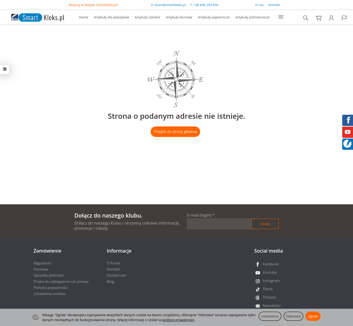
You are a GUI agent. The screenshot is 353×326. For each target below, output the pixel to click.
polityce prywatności (178, 319)
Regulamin (42, 263)
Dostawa (41, 269)
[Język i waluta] (344, 18)
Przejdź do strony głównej (175, 131)
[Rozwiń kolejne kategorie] (281, 17)
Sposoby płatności (49, 275)
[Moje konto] (331, 18)
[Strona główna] (33, 16)
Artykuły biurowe (179, 17)
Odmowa (293, 316)
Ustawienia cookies (50, 293)
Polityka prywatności (51, 287)
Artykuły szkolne (147, 17)
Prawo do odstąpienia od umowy (61, 281)
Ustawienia (270, 316)
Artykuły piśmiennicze (252, 17)
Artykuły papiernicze (214, 17)
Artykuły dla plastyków (111, 17)
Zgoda (313, 316)
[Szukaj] (305, 18)
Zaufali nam (117, 275)
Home (83, 17)
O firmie (113, 263)
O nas (259, 5)
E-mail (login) (199, 215)
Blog (110, 281)
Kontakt (274, 5)
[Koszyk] (318, 18)
